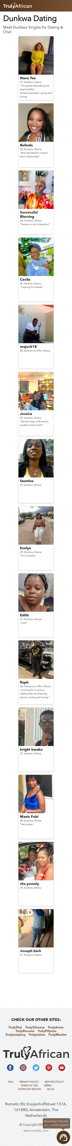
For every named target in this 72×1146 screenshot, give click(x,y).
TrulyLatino (37, 1034)
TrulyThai (15, 1027)
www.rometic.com (36, 1130)
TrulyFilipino (47, 1031)
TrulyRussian (25, 1031)
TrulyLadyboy (15, 1034)
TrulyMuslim (57, 1034)
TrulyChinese (35, 1027)
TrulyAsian (56, 1027)
